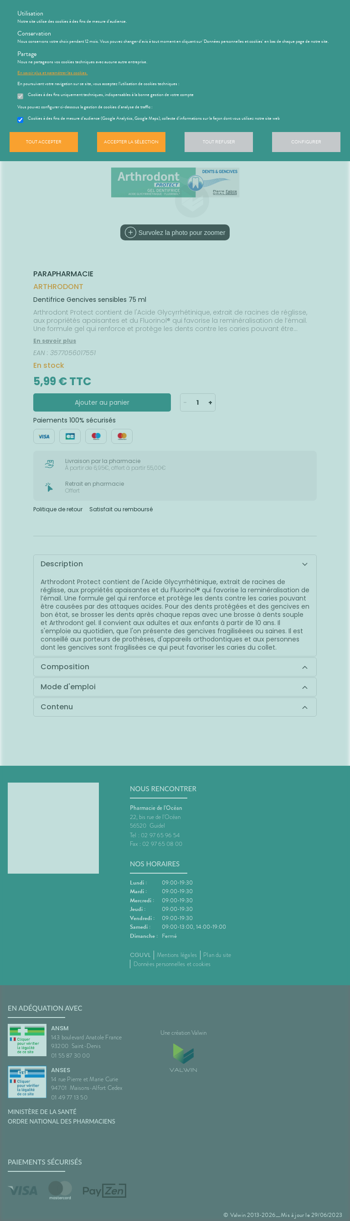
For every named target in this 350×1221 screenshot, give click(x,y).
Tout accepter (44, 141)
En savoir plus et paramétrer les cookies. (52, 73)
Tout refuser (219, 141)
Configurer (306, 141)
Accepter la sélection (131, 141)
